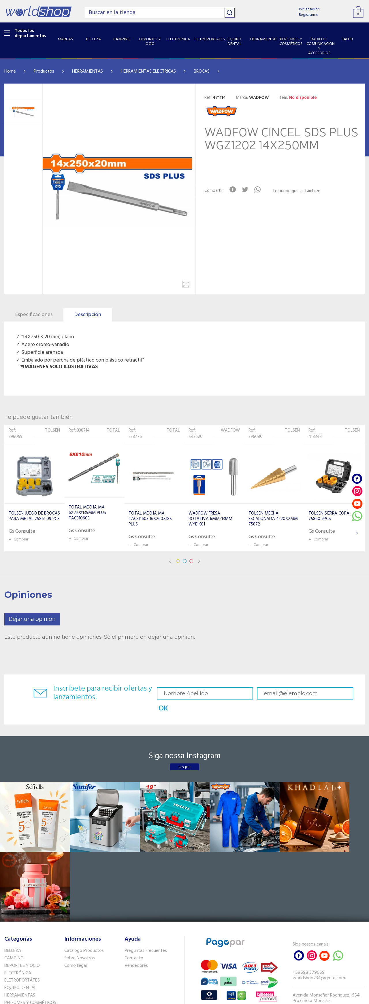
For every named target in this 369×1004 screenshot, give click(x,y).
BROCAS (202, 71)
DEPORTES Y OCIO (22, 875)
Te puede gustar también (298, 191)
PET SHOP (14, 956)
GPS (8, 948)
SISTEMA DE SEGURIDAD (28, 941)
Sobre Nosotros (79, 867)
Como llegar (75, 875)
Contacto (134, 867)
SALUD (10, 933)
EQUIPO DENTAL (20, 897)
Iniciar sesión (309, 9)
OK (331, 693)
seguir (184, 754)
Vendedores (136, 875)
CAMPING (14, 867)
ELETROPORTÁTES (22, 890)
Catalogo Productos (84, 860)
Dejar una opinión (32, 619)
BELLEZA (12, 860)
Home (10, 71)
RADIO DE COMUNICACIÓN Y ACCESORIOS (32, 923)
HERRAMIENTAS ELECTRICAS (148, 71)
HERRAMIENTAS (87, 71)
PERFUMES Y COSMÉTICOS (30, 912)
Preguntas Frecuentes (146, 860)
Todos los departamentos (30, 33)
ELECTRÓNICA (17, 882)
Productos (44, 71)
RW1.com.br (204, 997)
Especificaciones (33, 315)
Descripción (87, 315)
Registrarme (308, 15)
